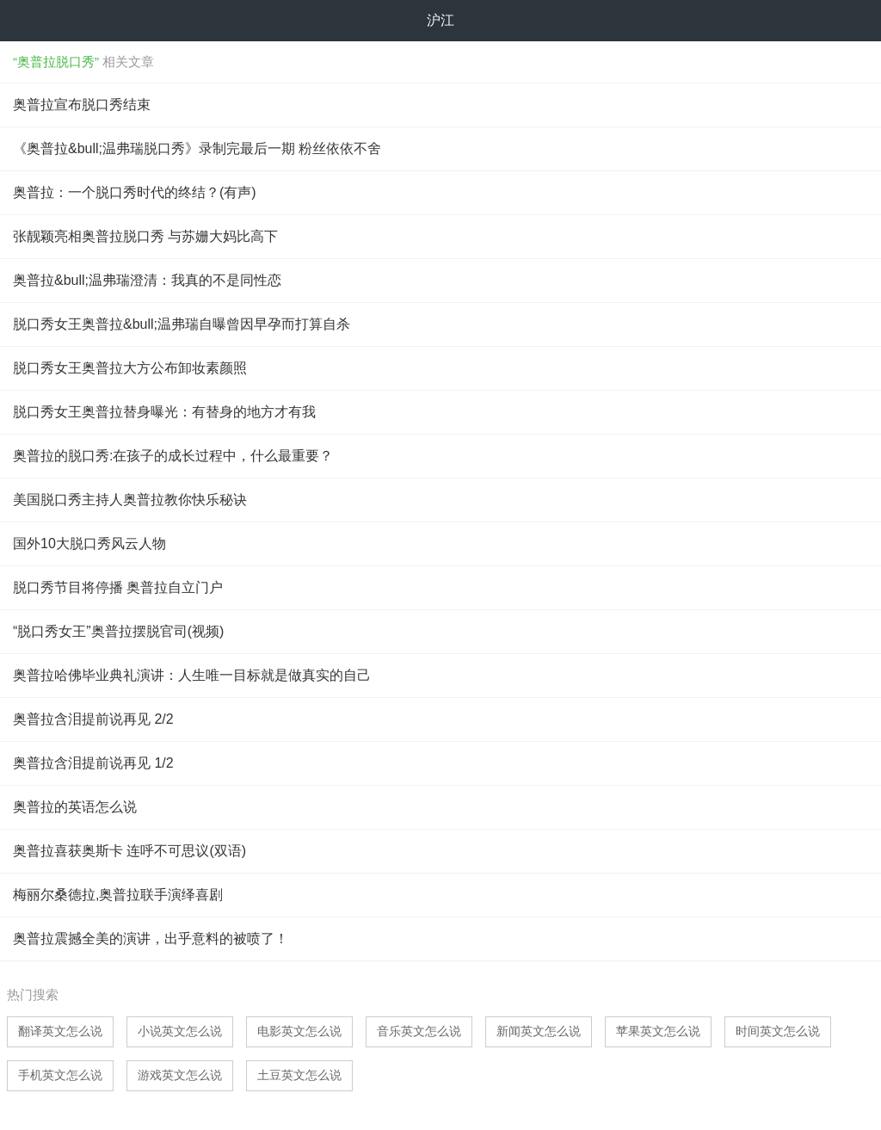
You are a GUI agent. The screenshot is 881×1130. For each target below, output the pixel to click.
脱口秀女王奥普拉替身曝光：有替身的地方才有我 (164, 411)
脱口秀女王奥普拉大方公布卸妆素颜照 (130, 368)
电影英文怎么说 (299, 1031)
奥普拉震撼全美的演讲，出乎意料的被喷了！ (150, 938)
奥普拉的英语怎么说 (75, 807)
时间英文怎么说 (778, 1031)
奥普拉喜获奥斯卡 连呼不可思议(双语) (129, 850)
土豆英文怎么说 (299, 1075)
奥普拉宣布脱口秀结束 (82, 104)
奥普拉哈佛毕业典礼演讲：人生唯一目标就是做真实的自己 (192, 675)
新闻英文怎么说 (538, 1031)
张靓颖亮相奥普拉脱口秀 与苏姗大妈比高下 (145, 236)
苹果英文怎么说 (658, 1031)
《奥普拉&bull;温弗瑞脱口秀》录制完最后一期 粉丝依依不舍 (197, 148)
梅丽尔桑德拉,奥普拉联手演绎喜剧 (118, 894)
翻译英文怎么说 (60, 1031)
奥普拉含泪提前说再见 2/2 (93, 719)
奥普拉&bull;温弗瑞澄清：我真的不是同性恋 (147, 280)
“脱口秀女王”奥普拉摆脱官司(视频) (118, 631)
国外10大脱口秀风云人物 (89, 543)
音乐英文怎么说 (419, 1031)
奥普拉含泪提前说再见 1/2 (93, 763)
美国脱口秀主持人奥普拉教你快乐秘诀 (130, 499)
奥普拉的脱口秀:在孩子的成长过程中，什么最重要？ (173, 455)
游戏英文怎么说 (180, 1075)
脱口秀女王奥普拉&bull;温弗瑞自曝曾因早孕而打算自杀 (181, 324)
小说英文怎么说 (180, 1031)
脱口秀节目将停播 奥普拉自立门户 (118, 587)
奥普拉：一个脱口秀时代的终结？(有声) (134, 192)
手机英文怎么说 (60, 1075)
